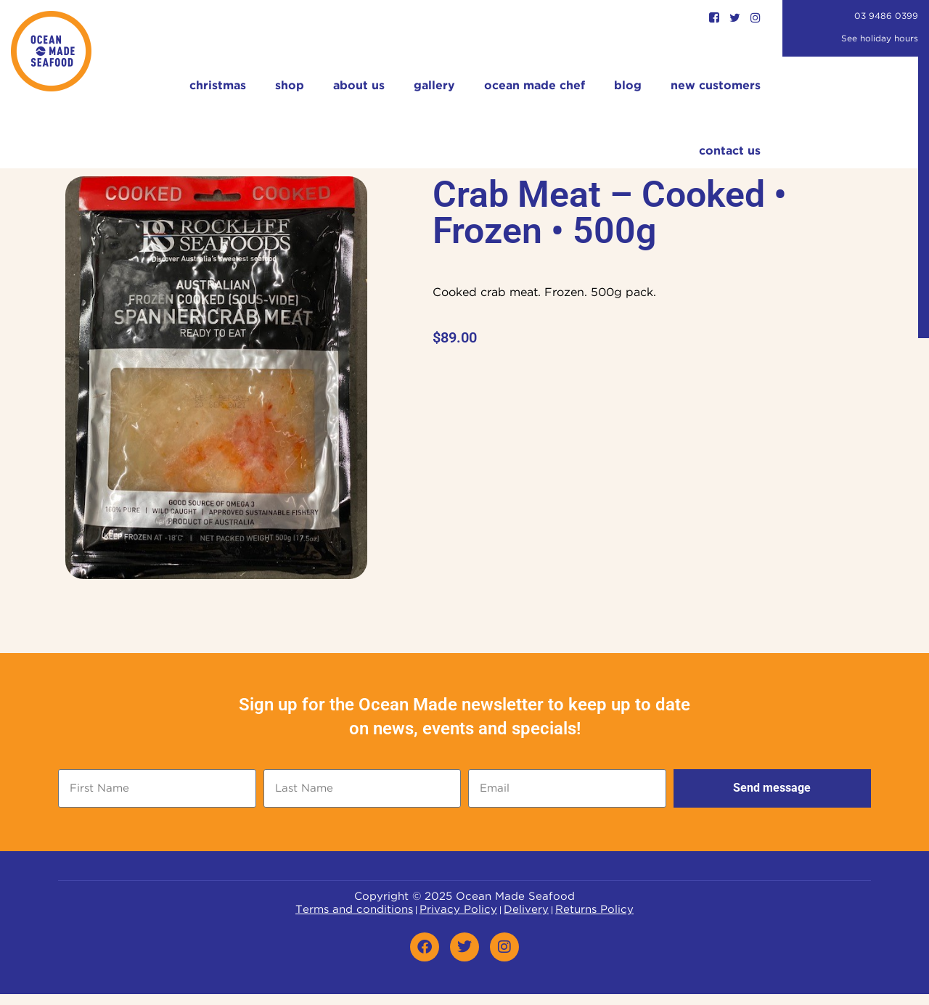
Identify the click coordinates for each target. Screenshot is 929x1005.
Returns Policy (594, 909)
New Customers (716, 86)
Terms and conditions (354, 909)
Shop (289, 86)
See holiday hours (879, 39)
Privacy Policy (458, 909)
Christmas (217, 86)
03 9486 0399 (886, 16)
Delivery (526, 909)
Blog (628, 86)
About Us (359, 86)
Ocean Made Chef (534, 86)
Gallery (434, 86)
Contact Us (730, 151)
